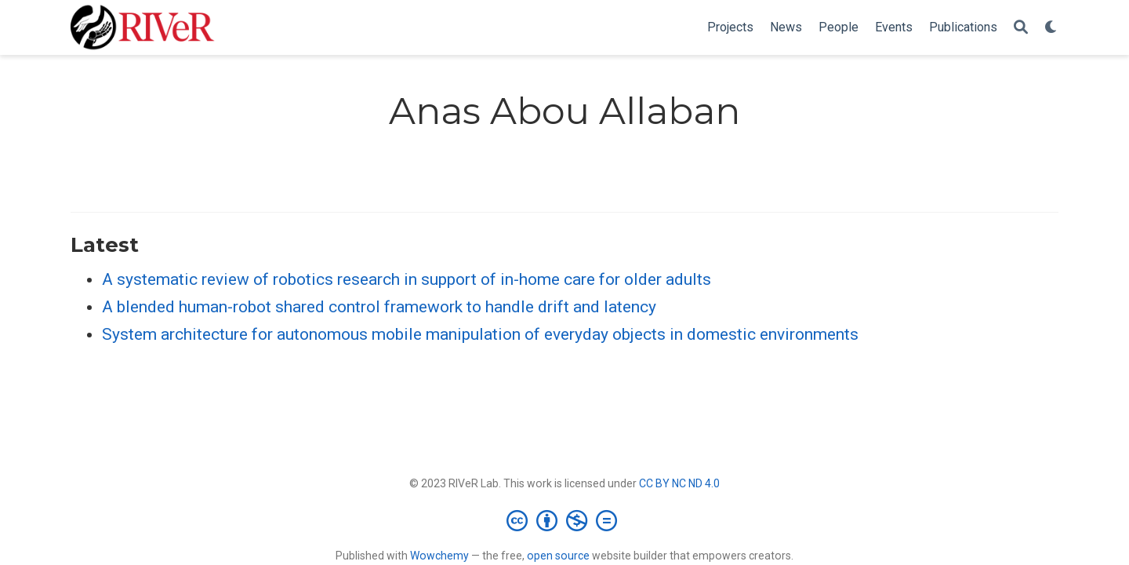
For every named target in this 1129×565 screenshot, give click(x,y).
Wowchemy (439, 555)
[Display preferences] (1051, 28)
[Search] (1021, 28)
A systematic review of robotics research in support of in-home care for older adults (406, 279)
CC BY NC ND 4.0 (679, 483)
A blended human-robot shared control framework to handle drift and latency (379, 306)
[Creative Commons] (564, 520)
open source (558, 555)
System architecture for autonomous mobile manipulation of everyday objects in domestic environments (480, 334)
